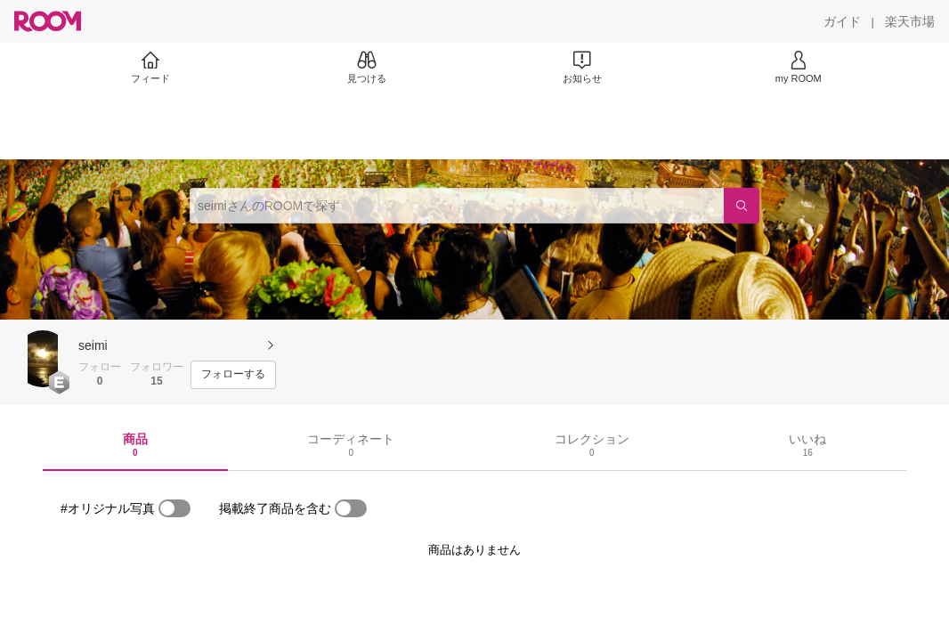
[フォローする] (233, 375)
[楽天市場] (910, 21)
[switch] (174, 508)
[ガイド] (842, 21)
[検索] (741, 205)
